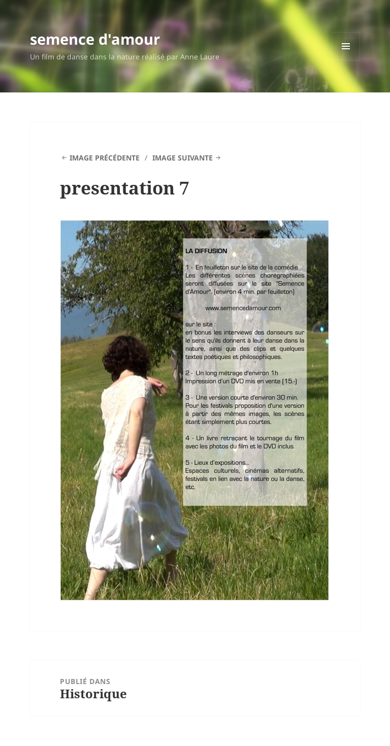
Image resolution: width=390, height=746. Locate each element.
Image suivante (182, 158)
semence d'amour (95, 39)
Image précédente (105, 158)
